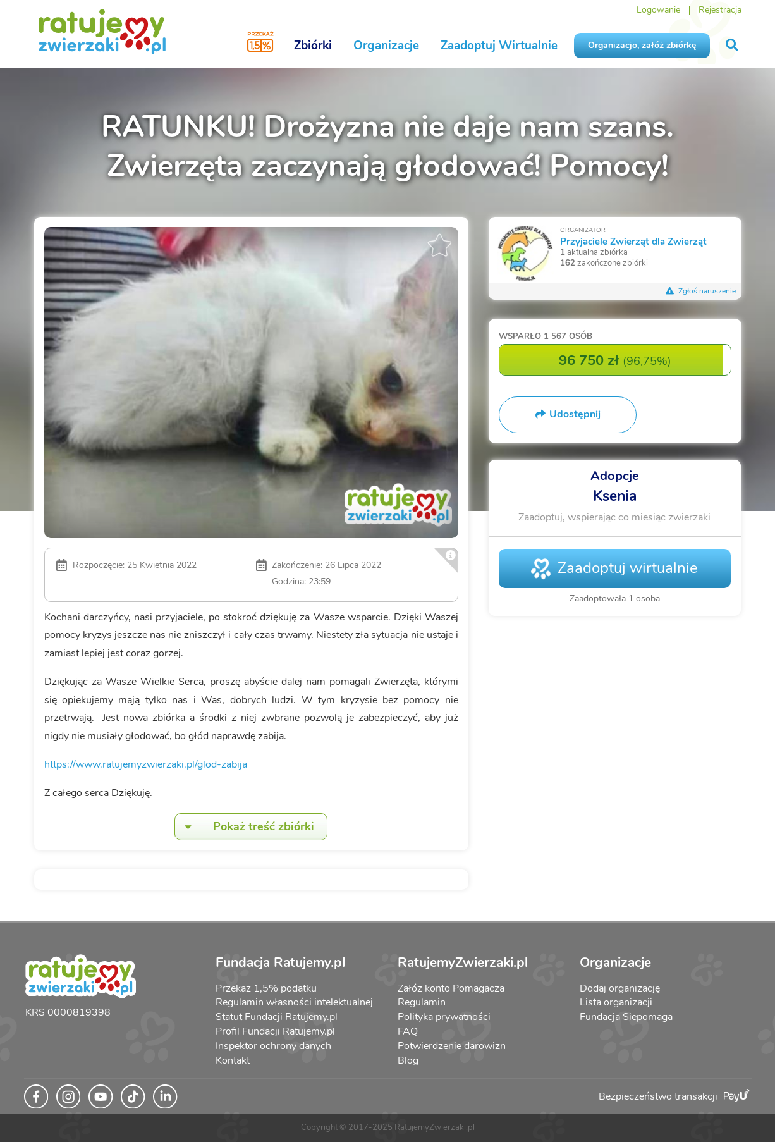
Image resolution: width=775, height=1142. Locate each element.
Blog (408, 1060)
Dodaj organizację (620, 988)
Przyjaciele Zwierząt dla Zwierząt (633, 241)
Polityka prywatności (444, 1017)
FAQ (408, 1031)
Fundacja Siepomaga (626, 1017)
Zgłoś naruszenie (701, 291)
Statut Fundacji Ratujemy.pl (277, 1017)
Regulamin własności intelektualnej (294, 1002)
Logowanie (658, 10)
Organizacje (386, 45)
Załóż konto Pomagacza (451, 988)
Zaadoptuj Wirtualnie (499, 45)
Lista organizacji (616, 1002)
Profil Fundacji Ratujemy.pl (275, 1031)
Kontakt (233, 1060)
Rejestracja (720, 10)
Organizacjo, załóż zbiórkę (642, 45)
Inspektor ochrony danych (273, 1046)
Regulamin (422, 1002)
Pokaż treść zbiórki (244, 827)
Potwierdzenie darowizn (452, 1046)
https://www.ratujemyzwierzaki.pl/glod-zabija (145, 764)
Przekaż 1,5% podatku (266, 988)
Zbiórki (313, 45)
